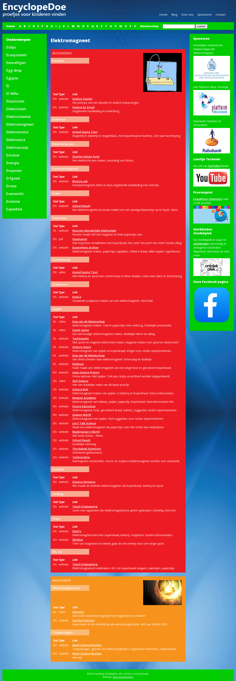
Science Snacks (82, 99)
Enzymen (14, 170)
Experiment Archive (85, 247)
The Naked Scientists (86, 449)
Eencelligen (16, 62)
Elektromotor (17, 132)
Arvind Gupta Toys (84, 132)
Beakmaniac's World (86, 432)
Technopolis (80, 338)
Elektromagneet (20, 124)
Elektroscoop (17, 147)
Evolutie (13, 201)
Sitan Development (123, 677)
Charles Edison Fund (85, 156)
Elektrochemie (18, 116)
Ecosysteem (16, 55)
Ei (7, 85)
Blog (174, 14)
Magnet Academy (84, 398)
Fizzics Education (84, 406)
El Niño (12, 93)
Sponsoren (204, 14)
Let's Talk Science (84, 423)
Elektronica (15, 139)
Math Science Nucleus (87, 645)
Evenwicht (15, 193)
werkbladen (201, 243)
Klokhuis (78, 364)
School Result (81, 206)
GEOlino (77, 539)
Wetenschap (149, 26)
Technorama (81, 457)
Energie (12, 163)
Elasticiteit (15, 101)
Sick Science (80, 381)
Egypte (12, 78)
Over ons (187, 14)
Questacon (79, 239)
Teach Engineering (84, 506)
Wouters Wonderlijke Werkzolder (94, 230)
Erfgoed (13, 178)
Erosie (11, 186)
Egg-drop (14, 70)
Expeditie (14, 209)
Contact (221, 14)
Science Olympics (83, 482)
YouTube (213, 166)
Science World (81, 415)
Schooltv (78, 612)
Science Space (81, 347)
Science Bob (80, 389)
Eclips (11, 47)
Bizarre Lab (80, 181)
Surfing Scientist (83, 620)
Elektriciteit (16, 109)
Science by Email (83, 107)
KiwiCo (76, 297)
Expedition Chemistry (207, 199)
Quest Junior (80, 330)
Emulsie (12, 155)
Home (163, 14)
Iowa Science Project (86, 372)
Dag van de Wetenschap (88, 321)
